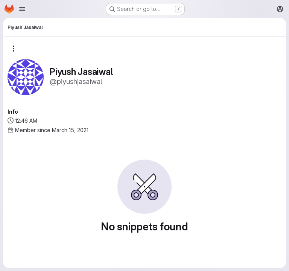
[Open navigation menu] (22, 9)
